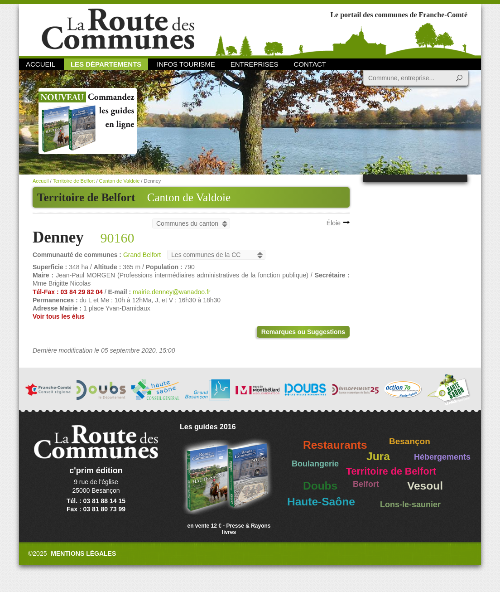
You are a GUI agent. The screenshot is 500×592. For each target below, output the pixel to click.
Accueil (40, 64)
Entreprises (255, 64)
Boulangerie (315, 463)
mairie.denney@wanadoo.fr (171, 292)
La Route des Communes (118, 29)
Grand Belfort (142, 254)
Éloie (334, 223)
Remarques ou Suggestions (303, 331)
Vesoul (425, 486)
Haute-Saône (321, 501)
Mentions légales (83, 553)
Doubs (320, 486)
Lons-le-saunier (410, 504)
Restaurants (335, 445)
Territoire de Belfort (74, 181)
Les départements (106, 64)
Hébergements (442, 456)
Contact (310, 64)
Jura (378, 456)
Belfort (366, 484)
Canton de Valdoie (189, 197)
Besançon (409, 441)
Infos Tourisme (186, 64)
